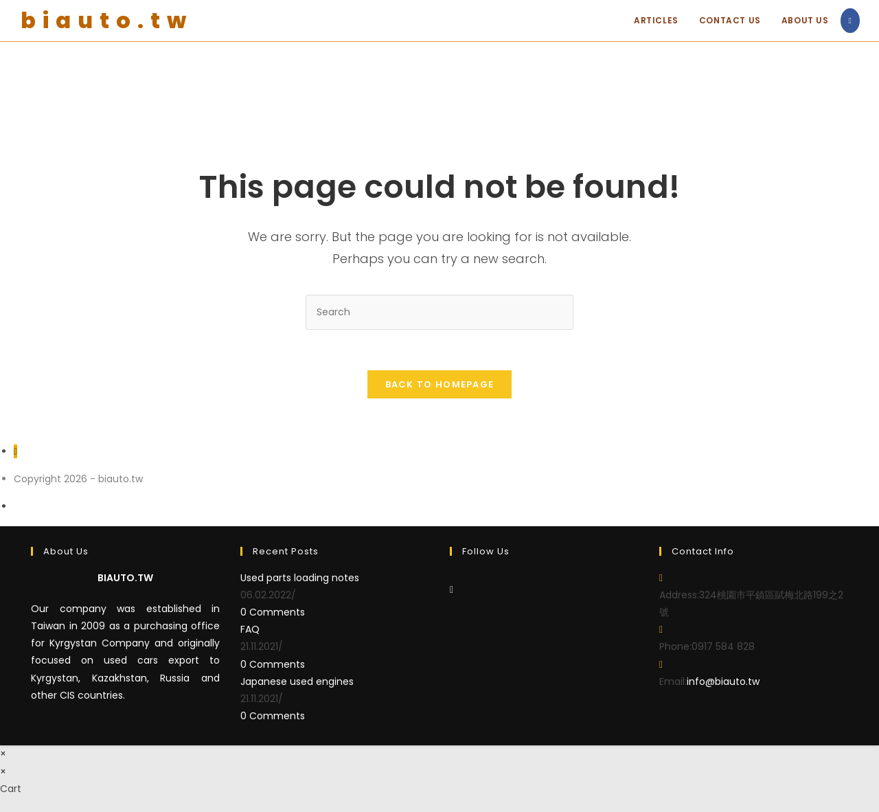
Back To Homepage (439, 385)
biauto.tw (107, 20)
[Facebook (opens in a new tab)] (850, 20)
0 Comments (272, 613)
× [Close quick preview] (3, 754)
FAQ (250, 630)
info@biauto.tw (723, 682)
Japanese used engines (297, 682)
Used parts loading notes (299, 578)
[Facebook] (451, 590)
